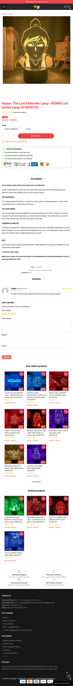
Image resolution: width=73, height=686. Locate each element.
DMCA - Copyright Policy (10, 627)
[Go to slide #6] (65, 89)
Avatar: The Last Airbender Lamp (40, 270)
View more (36, 482)
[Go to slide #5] (54, 89)
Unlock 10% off (69, 676)
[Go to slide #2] (19, 89)
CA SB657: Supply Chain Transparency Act (17, 630)
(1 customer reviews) (19, 112)
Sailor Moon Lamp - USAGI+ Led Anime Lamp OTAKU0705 (58, 433)
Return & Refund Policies (11, 647)
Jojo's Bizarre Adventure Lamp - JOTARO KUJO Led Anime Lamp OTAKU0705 (36, 519)
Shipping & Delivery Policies (11, 640)
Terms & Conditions (9, 621)
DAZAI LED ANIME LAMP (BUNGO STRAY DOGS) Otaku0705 (57, 519)
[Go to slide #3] (30, 89)
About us (5, 617)
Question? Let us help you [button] (62, 683)
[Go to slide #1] (7, 89)
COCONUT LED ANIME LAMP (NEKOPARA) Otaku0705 (34, 468)
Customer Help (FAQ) (9, 653)
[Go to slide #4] (42, 89)
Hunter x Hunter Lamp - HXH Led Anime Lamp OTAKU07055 (12, 433)
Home (4, 14)
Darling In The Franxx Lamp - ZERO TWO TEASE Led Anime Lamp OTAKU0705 (36, 433)
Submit (6, 357)
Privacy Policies (7, 624)
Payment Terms (7, 644)
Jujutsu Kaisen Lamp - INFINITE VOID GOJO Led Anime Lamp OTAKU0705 (13, 519)
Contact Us (6, 650)
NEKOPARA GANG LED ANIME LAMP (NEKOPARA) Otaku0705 (14, 468)
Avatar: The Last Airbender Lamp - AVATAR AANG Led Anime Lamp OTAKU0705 (13, 395)
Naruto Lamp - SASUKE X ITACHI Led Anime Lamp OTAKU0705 (57, 395)
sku (10, 14)
